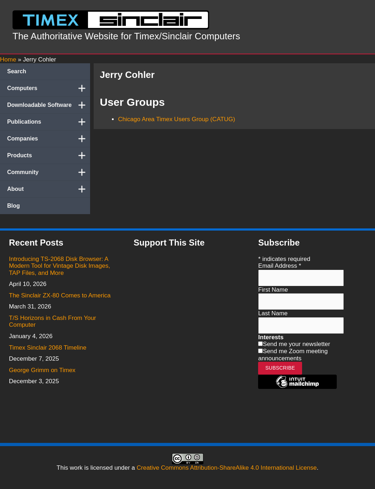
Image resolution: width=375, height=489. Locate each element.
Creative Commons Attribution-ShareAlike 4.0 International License (227, 467)
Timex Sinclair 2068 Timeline (48, 347)
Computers (48, 88)
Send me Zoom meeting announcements (292, 355)
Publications (48, 122)
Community (48, 172)
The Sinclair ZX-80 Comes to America (59, 295)
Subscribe (280, 368)
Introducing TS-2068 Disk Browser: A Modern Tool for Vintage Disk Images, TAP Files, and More (59, 266)
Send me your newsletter (296, 344)
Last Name (272, 313)
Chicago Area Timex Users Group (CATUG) (176, 119)
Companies (48, 138)
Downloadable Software (48, 105)
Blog (13, 206)
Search (16, 71)
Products (48, 155)
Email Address (279, 265)
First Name (273, 289)
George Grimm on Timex (42, 370)
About (48, 189)
